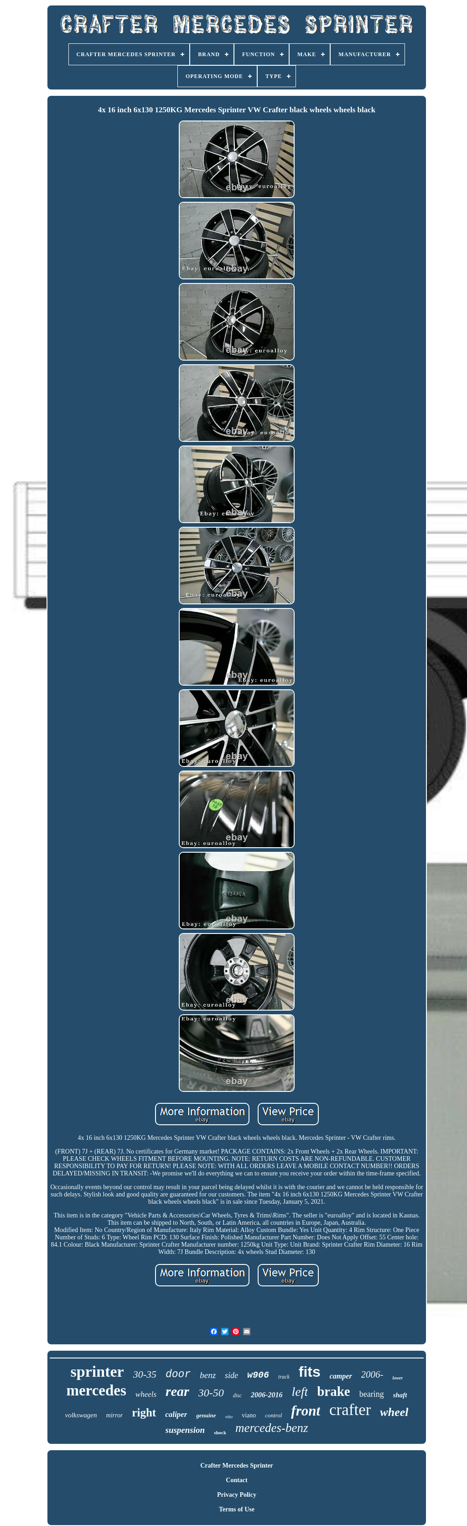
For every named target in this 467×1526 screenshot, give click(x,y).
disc (237, 1395)
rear (177, 1391)
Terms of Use (236, 1509)
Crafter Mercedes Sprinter (236, 1465)
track (284, 1377)
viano (249, 1415)
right (144, 1412)
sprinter (97, 1371)
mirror (114, 1415)
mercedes (96, 1390)
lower (398, 1377)
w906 (258, 1375)
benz (208, 1375)
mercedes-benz (271, 1428)
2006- (372, 1374)
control (273, 1415)
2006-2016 (266, 1395)
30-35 (144, 1374)
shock (220, 1432)
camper (341, 1376)
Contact (236, 1480)
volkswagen (81, 1415)
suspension (185, 1430)
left (299, 1391)
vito (229, 1416)
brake (333, 1391)
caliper (176, 1414)
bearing (371, 1394)
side (231, 1375)
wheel (394, 1412)
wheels (145, 1394)
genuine (206, 1415)
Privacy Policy (236, 1494)
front (305, 1411)
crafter (350, 1410)
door (178, 1374)
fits (310, 1371)
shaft (400, 1395)
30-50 (211, 1393)
